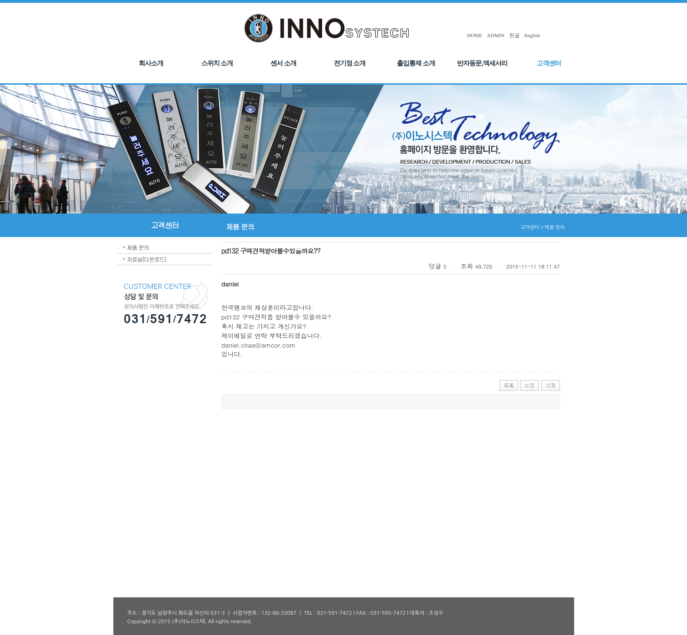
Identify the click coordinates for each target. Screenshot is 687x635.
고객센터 (549, 63)
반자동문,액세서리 (482, 63)
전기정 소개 (350, 63)
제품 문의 (138, 247)
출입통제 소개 (416, 63)
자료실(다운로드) (146, 259)
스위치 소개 (217, 63)
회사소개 (151, 63)
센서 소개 (283, 63)
